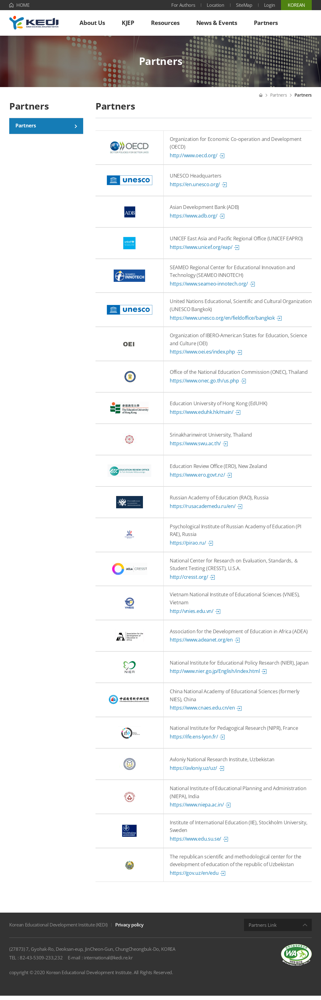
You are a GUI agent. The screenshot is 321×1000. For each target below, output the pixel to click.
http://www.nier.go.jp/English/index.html (215, 675)
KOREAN (296, 5)
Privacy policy (129, 929)
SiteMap (244, 5)
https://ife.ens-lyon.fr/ (194, 740)
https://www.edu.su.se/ (195, 842)
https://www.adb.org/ (193, 219)
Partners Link (263, 929)
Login (269, 5)
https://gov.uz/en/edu (194, 877)
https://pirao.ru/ (188, 546)
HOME (23, 5)
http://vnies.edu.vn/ (191, 615)
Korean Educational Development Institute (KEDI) (58, 929)
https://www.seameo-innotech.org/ (209, 287)
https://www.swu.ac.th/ (195, 447)
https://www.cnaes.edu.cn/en (202, 712)
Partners (278, 99)
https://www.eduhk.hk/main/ (202, 416)
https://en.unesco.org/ (195, 188)
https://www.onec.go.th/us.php (204, 384)
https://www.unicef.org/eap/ (201, 251)
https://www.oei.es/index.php (202, 356)
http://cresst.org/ (189, 581)
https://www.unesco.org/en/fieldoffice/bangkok (222, 321)
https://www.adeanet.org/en (201, 643)
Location (215, 5)
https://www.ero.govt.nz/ (197, 478)
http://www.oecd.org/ (193, 159)
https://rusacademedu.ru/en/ (202, 510)
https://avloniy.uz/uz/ (193, 772)
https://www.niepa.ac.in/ (197, 808)
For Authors (183, 5)
